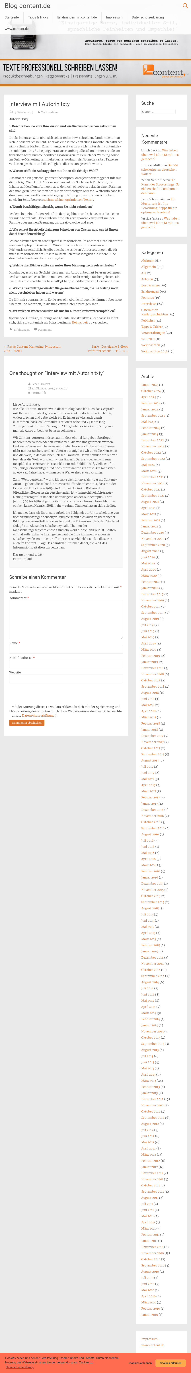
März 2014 (148, 1013)
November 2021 (152, 483)
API (143, 273)
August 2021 (150, 502)
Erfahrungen (22, 329)
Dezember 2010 (152, 1247)
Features (147, 297)
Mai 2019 (147, 637)
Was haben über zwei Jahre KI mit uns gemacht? (160, 155)
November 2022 (152, 446)
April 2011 (148, 1222)
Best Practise (150, 285)
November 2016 (152, 816)
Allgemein (148, 267)
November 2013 (152, 1031)
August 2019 (150, 619)
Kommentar (19, 598)
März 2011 (148, 1228)
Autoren (147, 279)
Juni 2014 (147, 994)
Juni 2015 (147, 920)
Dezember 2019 (152, 594)
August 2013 (150, 1050)
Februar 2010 (150, 1308)
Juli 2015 (147, 914)
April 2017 (148, 785)
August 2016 (150, 834)
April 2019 (148, 643)
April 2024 (148, 397)
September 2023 (153, 415)
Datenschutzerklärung (148, 17)
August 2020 (150, 551)
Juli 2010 (147, 1278)
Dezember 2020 (152, 532)
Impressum (114, 17)
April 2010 (148, 1296)
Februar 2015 (150, 945)
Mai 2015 (147, 926)
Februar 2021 (150, 520)
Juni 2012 (147, 1136)
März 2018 (148, 717)
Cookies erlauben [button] (171, 1363)
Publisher (148, 320)
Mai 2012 (147, 1142)
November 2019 (152, 600)
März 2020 (149, 575)
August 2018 (150, 692)
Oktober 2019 (151, 606)
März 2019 (148, 649)
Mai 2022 (148, 465)
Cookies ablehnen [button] (140, 1363)
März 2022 (149, 471)
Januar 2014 (149, 1025)
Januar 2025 (149, 385)
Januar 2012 (149, 1167)
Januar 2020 (150, 588)
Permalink (38, 393)
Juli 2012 (147, 1130)
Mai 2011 (147, 1216)
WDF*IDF (148, 339)
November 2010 (152, 1253)
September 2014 (152, 976)
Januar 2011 (149, 1241)
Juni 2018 (147, 699)
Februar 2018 (150, 723)
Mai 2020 (148, 563)
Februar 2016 (150, 871)
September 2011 (152, 1191)
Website (15, 672)
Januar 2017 (149, 803)
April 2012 (148, 1148)
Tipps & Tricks (38, 17)
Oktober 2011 (150, 1185)
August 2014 (150, 982)
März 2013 (148, 1080)
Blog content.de (27, 6)
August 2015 (150, 908)
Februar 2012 (150, 1161)
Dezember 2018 (152, 668)
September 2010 (152, 1265)
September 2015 (152, 902)
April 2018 (148, 711)
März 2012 (148, 1154)
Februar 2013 (150, 1087)
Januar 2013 (149, 1093)
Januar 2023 (149, 434)
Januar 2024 (150, 409)
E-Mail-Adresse (22, 658)
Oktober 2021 (150, 489)
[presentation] (36, 694)
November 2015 (152, 890)
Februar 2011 (150, 1234)
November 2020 (152, 539)
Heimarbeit (80, 322)
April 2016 (148, 859)
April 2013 (148, 1074)
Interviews (148, 304)
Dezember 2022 (152, 440)
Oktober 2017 (150, 748)
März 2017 (148, 791)
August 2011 (149, 1197)
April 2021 (148, 508)
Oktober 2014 (150, 970)
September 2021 (152, 495)
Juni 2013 (147, 1062)
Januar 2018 (149, 729)
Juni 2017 (147, 773)
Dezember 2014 (152, 957)
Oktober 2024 (151, 391)
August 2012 (150, 1124)
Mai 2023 (148, 421)
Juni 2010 (147, 1284)
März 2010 (148, 1302)
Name (14, 643)
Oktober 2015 (150, 896)
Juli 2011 (147, 1204)
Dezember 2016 (152, 809)
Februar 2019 (150, 656)
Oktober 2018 (150, 680)
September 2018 (152, 686)
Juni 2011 (147, 1210)
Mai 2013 (147, 1068)
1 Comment (45, 329)
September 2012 (152, 1117)
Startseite (12, 17)
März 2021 (148, 514)
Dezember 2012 (152, 1099)
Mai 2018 (147, 705)
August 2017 (150, 760)
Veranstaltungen (153, 333)
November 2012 (152, 1105)
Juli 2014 (147, 988)
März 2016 (148, 865)
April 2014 (148, 1007)
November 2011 (152, 1179)
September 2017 (152, 754)
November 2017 (152, 742)
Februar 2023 (150, 428)
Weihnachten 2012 (154, 351)
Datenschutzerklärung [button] (20, 1367)
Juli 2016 (147, 840)
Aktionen (147, 260)
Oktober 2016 (151, 822)
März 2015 (148, 939)
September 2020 (153, 545)
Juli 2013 (147, 1056)
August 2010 (150, 1271)
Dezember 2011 (152, 1173)
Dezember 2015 (152, 883)
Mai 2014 (147, 1000)
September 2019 (153, 612)
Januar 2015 (149, 951)
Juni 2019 (148, 631)
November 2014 (152, 963)
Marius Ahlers (49, 112)
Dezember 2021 (152, 477)
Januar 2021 (149, 526)
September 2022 (153, 458)
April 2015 (148, 933)
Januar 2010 (149, 1314)
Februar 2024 (151, 403)
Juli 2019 (147, 625)
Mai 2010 (147, 1290)
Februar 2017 (150, 797)
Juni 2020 (148, 557)
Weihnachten (150, 345)
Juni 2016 (148, 846)
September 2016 (153, 828)
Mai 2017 (147, 779)
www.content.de (17, 29)
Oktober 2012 (150, 1111)
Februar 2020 (151, 582)
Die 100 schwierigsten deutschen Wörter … (159, 169)
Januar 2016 (149, 877)
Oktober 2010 (150, 1259)
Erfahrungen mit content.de (77, 17)
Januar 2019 (149, 662)
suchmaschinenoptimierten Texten (68, 199)
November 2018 (152, 674)
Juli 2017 (147, 766)
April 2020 (148, 569)
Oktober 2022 (151, 452)
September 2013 (152, 1044)
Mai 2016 (147, 853)
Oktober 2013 (150, 1037)
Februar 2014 (150, 1019)
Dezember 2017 (152, 736)
